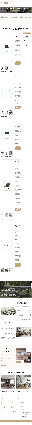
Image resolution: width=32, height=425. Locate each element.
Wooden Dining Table (2, 276)
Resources (22, 2)
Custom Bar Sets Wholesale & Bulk (18, 123)
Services (14, 2)
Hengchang (19, 364)
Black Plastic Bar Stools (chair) (2, 73)
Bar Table (24, 40)
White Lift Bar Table (10, 117)
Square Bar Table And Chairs (10, 159)
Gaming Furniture (25, 36)
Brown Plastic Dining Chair (10, 221)
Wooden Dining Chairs (2, 221)
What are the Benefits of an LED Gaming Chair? (23, 395)
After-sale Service (23, 408)
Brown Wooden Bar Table (2, 117)
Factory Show (12, 410)
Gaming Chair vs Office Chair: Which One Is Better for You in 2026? (8, 395)
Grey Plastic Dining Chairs (6, 221)
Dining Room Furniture (8, 12)
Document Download (13, 414)
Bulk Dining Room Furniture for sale (18, 64)
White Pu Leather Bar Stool (10, 73)
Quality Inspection (23, 409)
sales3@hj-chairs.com (9, 0)
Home (2, 12)
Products (6, 2)
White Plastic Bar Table (6, 117)
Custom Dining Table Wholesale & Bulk (17, 227)
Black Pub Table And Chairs (6, 159)
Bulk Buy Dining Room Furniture (16, 10)
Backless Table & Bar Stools (2, 159)
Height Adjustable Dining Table (6, 277)
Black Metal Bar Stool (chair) (6, 73)
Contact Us (22, 412)
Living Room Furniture (26, 45)
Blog (25, 2)
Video (18, 2)
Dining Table (24, 44)
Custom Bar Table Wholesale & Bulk (17, 79)
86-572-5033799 (3, 0)
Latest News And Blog (16, 375)
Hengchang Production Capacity (14, 408)
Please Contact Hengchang (6, 353)
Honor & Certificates (13, 409)
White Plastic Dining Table (10, 276)
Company (10, 2)
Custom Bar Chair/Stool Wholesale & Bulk (17, 35)
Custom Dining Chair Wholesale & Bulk (17, 165)
